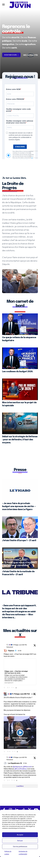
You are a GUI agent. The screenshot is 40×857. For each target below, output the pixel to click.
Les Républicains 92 (15, 763)
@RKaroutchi (27, 767)
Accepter (20, 835)
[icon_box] (30, 55)
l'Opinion (11, 651)
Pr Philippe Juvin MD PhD (19, 694)
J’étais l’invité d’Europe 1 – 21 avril (19, 540)
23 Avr (25, 763)
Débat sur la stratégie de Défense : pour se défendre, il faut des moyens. (19, 440)
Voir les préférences (20, 847)
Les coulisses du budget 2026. (17, 371)
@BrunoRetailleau (21, 769)
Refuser (20, 841)
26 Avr (20, 650)
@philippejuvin (18, 767)
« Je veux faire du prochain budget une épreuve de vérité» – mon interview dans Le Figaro (19, 506)
